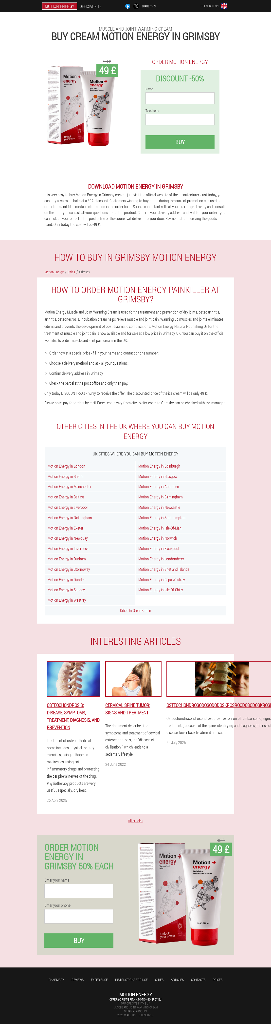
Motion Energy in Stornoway (69, 569)
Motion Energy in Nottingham (70, 517)
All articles (135, 820)
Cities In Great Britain (135, 610)
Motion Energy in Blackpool (158, 548)
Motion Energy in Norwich (157, 538)
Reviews (78, 979)
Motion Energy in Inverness (68, 548)
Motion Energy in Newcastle (159, 507)
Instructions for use (131, 979)
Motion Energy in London (66, 466)
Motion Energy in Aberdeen (158, 486)
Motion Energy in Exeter (65, 528)
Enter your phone (57, 905)
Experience (99, 979)
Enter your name (56, 880)
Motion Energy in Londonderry (161, 558)
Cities (159, 979)
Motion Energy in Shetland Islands (163, 569)
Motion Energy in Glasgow (157, 476)
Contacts (198, 979)
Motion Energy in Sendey (66, 589)
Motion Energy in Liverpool (68, 507)
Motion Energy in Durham (67, 558)
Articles (177, 979)
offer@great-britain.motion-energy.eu (135, 999)
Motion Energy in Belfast (66, 496)
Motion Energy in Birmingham (160, 496)
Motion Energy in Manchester (69, 486)
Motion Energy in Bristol (65, 476)
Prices (217, 979)
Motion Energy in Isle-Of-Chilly (160, 589)
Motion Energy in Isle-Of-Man (159, 528)
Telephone (152, 110)
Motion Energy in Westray (67, 600)
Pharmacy (56, 979)
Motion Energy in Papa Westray (161, 579)
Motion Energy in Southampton (161, 517)
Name (149, 89)
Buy (180, 142)
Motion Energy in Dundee (66, 579)
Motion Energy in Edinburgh (159, 466)
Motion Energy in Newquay (68, 538)
